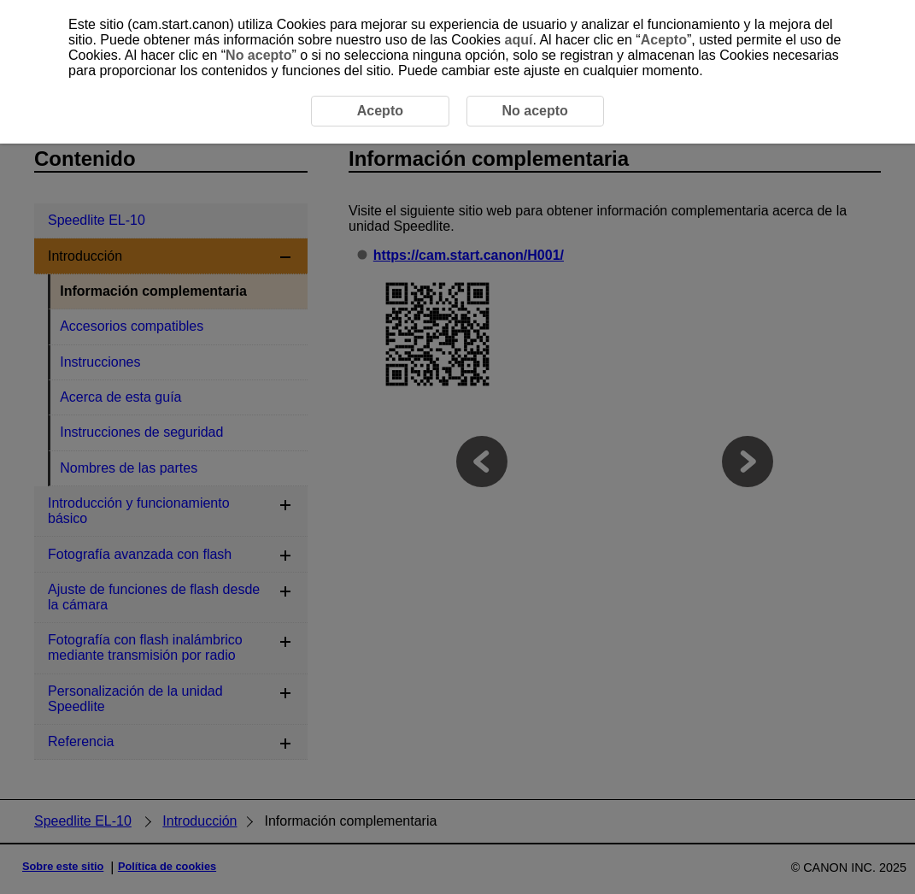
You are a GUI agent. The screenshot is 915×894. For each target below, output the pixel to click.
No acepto (258, 55)
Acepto (664, 39)
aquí (519, 39)
